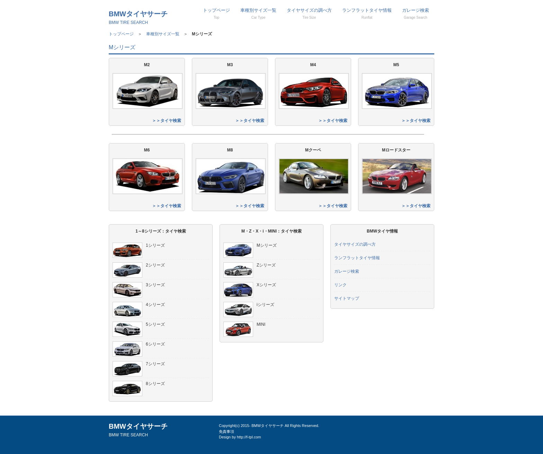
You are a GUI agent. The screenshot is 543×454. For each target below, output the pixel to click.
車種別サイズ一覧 (258, 13)
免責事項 (226, 431)
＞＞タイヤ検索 (166, 120)
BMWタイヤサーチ (138, 17)
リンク (340, 284)
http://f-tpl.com (249, 437)
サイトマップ (346, 298)
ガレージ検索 (415, 13)
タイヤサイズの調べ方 (309, 13)
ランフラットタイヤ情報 (367, 13)
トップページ (216, 13)
